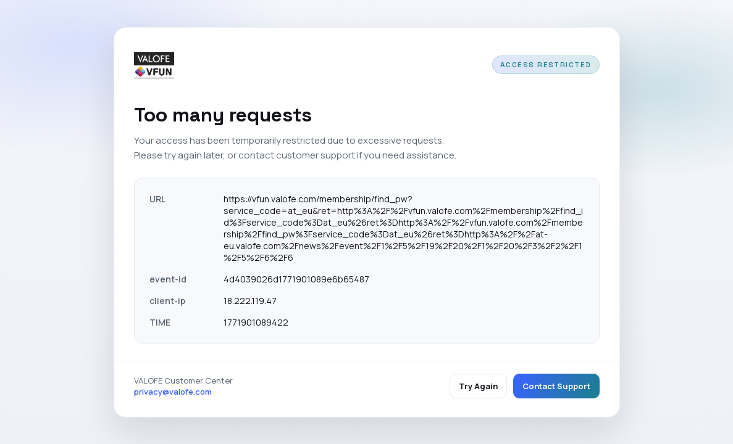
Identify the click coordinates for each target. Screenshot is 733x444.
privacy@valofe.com (173, 391)
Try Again (478, 386)
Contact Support (556, 386)
